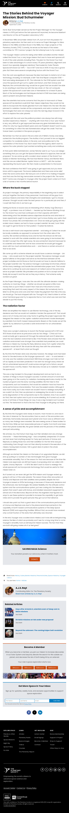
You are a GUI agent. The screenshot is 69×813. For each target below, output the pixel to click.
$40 (52, 668)
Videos (21, 745)
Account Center (9, 788)
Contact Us (21, 788)
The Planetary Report (26, 752)
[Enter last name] (27, 701)
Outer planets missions (28, 576)
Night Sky (7, 743)
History (17, 576)
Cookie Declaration (10, 806)
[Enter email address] (41, 701)
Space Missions (9, 740)
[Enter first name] (12, 701)
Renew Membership (57, 734)
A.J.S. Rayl (21, 587)
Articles (24, 580)
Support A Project (56, 738)
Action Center (39, 734)
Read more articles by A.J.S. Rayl (29, 594)
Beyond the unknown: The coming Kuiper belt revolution (39, 630)
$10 (28, 668)
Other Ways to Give (57, 748)
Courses (22, 748)
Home (18, 580)
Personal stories (42, 576)
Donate (34, 559)
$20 (40, 668)
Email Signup (39, 738)
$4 (16, 668)
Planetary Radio (24, 738)
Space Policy (8, 747)
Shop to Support (56, 741)
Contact (37, 745)
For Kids (6, 750)
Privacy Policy (27, 704)
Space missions (53, 576)
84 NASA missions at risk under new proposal (34, 620)
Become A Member (41, 741)
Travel (52, 745)
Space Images (24, 741)
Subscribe (56, 701)
